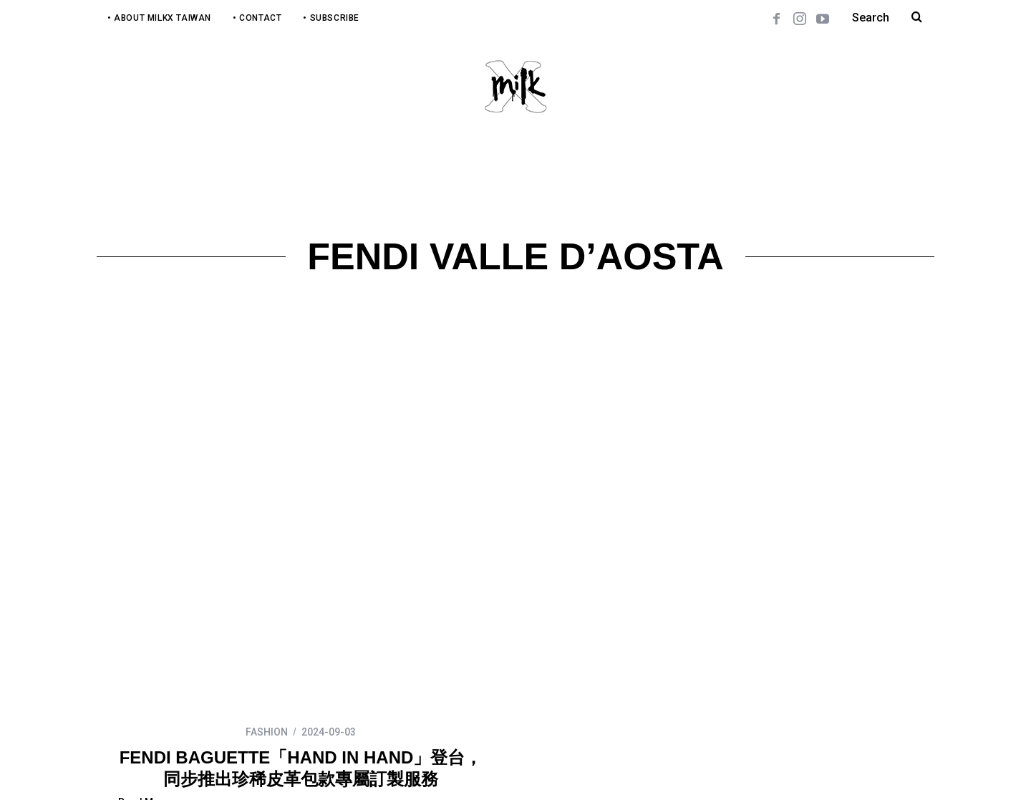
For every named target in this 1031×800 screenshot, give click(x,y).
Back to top (902, 769)
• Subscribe (331, 18)
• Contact (257, 18)
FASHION (267, 596)
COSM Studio (353, 770)
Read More (144, 666)
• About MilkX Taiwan (159, 18)
